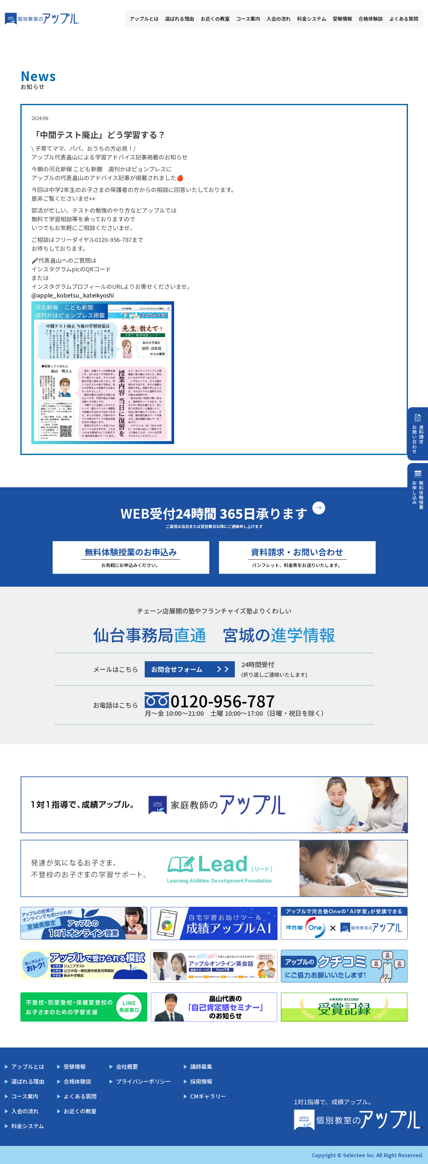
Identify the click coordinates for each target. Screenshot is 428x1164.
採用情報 (201, 1081)
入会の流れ (278, 18)
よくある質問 (403, 18)
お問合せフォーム (177, 669)
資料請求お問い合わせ (417, 439)
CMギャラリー (208, 1096)
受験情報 (342, 18)
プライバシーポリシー (143, 1081)
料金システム (311, 18)
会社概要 (127, 1066)
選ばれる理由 (179, 18)
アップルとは (144, 18)
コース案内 (248, 18)
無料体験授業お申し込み (417, 495)
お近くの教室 (215, 18)
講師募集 (201, 1066)
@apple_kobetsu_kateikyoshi (72, 295)
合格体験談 (371, 18)
